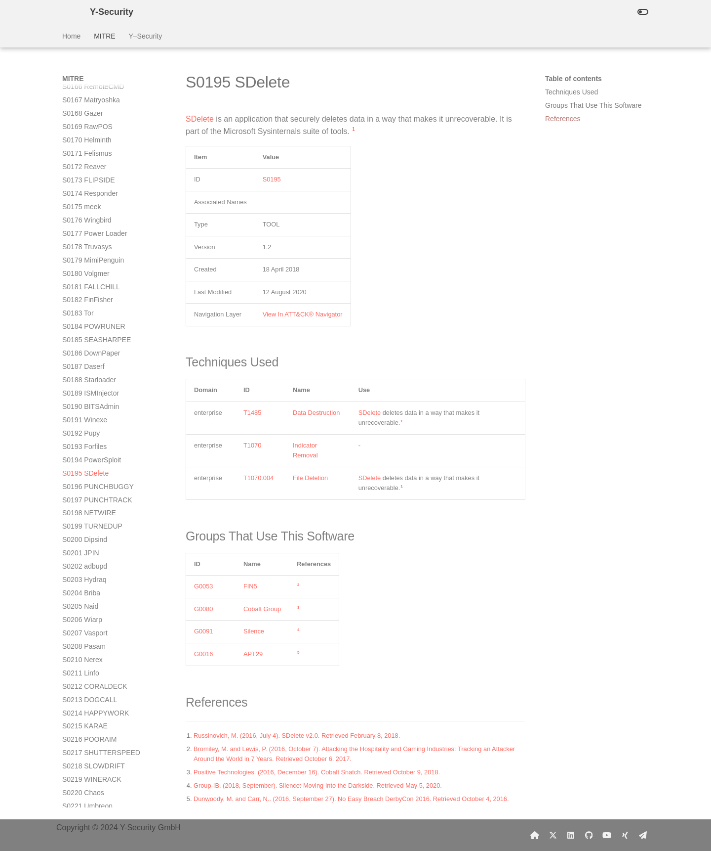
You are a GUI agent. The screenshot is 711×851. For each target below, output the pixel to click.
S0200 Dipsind (84, 280)
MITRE (105, 36)
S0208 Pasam (84, 387)
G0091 (203, 631)
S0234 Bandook (87, 719)
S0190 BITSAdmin (90, 147)
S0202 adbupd (84, 307)
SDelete (200, 119)
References (563, 119)
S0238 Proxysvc (87, 773)
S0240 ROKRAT (87, 800)
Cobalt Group (262, 609)
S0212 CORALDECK (94, 427)
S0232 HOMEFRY (90, 693)
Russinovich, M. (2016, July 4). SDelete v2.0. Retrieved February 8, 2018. (297, 735)
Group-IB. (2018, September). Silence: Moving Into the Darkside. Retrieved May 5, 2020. (318, 785)
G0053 (203, 586)
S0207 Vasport (85, 373)
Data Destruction (316, 412)
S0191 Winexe (84, 160)
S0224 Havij (81, 586)
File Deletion (310, 478)
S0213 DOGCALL (89, 440)
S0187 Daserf (83, 107)
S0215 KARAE (85, 466)
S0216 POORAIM (89, 480)
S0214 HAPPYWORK (95, 453)
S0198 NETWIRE (89, 253)
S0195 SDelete (85, 214)
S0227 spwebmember (95, 626)
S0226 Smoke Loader (95, 613)
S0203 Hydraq (84, 320)
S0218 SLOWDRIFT (93, 506)
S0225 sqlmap (84, 600)
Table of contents (573, 79)
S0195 (272, 179)
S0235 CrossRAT (89, 733)
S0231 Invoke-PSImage (98, 679)
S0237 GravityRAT (90, 759)
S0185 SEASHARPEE (96, 80)
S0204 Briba (81, 333)
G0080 (203, 609)
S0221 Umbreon (87, 546)
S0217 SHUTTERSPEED (101, 493)
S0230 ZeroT (82, 667)
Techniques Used (571, 92)
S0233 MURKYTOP (92, 706)
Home (71, 36)
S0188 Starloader (89, 120)
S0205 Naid (80, 347)
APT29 (253, 654)
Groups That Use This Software (593, 105)
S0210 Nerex (82, 400)
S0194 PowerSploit (91, 200)
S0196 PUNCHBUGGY (98, 227)
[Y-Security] (68, 12)
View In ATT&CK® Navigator (303, 314)
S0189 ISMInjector (90, 133)
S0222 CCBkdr (85, 560)
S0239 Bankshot (87, 786)
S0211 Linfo (80, 413)
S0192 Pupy (81, 174)
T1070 (252, 445)
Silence (253, 631)
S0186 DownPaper (91, 93)
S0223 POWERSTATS (96, 573)
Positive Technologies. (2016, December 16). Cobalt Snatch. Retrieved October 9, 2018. (317, 772)
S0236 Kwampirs (88, 746)
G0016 (203, 654)
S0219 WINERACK (91, 520)
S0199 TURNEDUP (92, 266)
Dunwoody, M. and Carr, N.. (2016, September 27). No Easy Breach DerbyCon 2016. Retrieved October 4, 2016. (351, 799)
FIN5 (250, 586)
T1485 (252, 412)
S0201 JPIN (80, 293)
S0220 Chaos (83, 533)
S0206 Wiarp (82, 360)
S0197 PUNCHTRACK (97, 240)
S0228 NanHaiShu (90, 640)
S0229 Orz (78, 653)
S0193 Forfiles (84, 187)
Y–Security (145, 36)
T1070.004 (258, 478)
